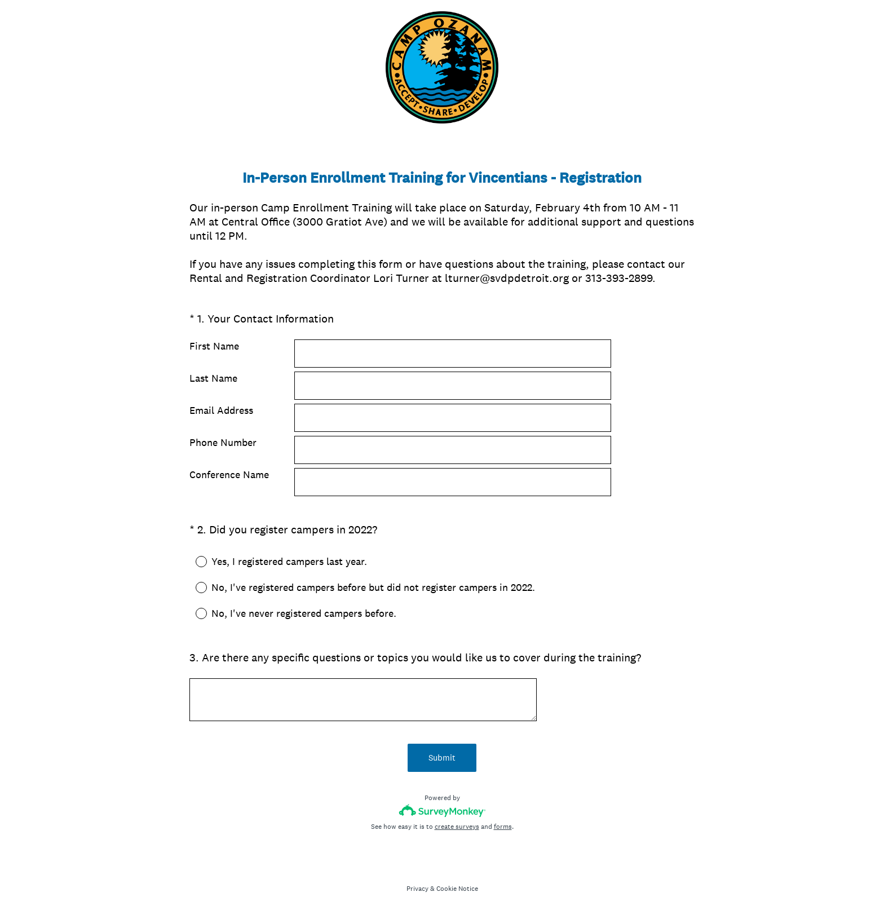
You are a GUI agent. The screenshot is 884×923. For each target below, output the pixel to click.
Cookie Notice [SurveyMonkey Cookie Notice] (457, 888)
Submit (442, 757)
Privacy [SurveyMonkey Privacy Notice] (417, 888)
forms (503, 826)
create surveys (457, 826)
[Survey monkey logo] (442, 810)
